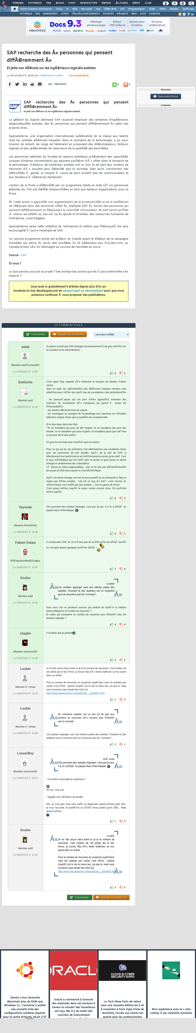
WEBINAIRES (50, 13)
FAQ (48, 3)
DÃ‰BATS (122, 13)
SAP (24, 255)
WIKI (134, 13)
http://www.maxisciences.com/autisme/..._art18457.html (75, 693)
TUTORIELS (26, 13)
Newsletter (88, 3)
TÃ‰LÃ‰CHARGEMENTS (86, 13)
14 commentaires (79, 75)
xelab (25, 347)
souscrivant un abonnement (83, 291)
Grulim (25, 578)
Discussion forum (165, 96)
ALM (74, 9)
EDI (122, 9)
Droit (136, 3)
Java (98, 9)
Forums (18, 3)
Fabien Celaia (25, 542)
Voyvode (25, 507)
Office (162, 9)
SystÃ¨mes (188, 9)
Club (147, 3)
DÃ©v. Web (110, 9)
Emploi (106, 3)
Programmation (136, 9)
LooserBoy (25, 753)
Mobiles (174, 9)
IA (67, 9)
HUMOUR (154, 13)
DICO (143, 13)
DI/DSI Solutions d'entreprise (36, 9)
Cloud (59, 9)
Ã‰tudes (121, 3)
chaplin (25, 633)
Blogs (59, 3)
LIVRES (65, 13)
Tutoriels (35, 3)
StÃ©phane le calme (51, 75)
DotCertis (25, 382)
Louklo (25, 668)
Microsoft (86, 9)
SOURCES (108, 13)
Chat (72, 3)
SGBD (152, 9)
